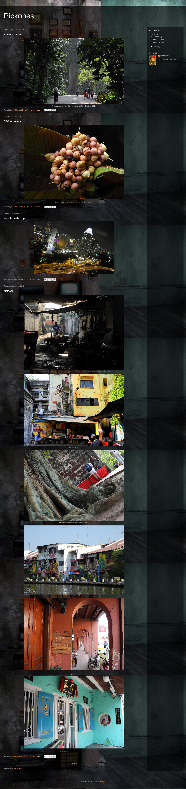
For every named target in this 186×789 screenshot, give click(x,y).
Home (74, 763)
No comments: (35, 110)
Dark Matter (164, 56)
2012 (154, 34)
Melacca (8, 291)
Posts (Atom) (18, 768)
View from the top (14, 218)
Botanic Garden (13, 34)
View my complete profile (167, 59)
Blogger (102, 782)
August (156, 47)
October (157, 37)
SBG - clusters (12, 121)
